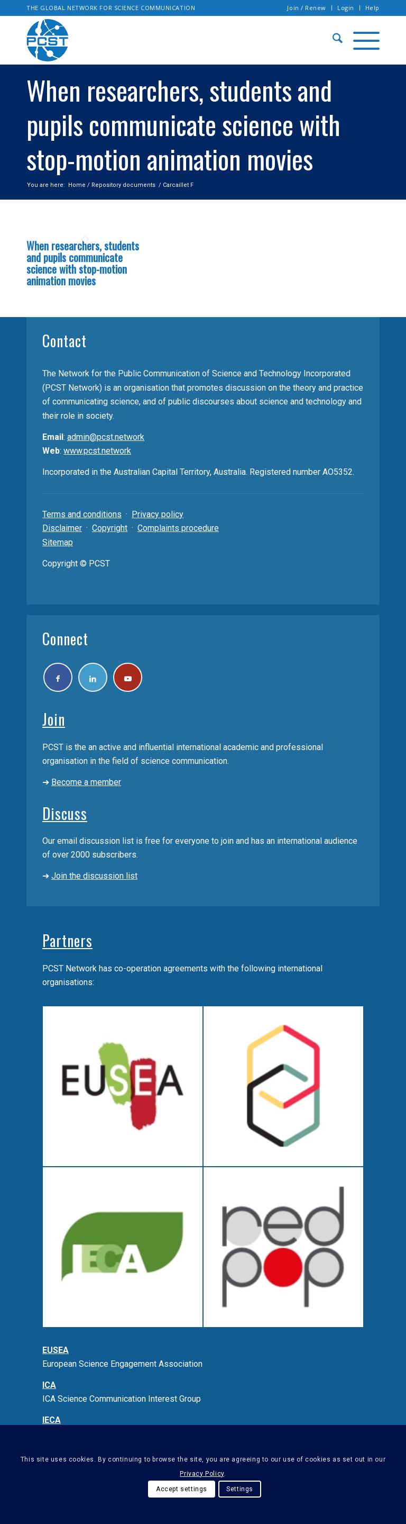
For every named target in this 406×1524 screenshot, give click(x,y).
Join (53, 719)
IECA (51, 1420)
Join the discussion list (94, 876)
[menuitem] (307, 8)
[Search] (332, 40)
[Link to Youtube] (127, 677)
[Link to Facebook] (57, 677)
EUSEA (55, 1350)
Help (372, 8)
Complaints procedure (178, 528)
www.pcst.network (97, 451)
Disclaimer (62, 528)
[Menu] (361, 40)
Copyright (109, 528)
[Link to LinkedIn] (92, 677)
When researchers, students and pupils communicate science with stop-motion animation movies (82, 263)
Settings (239, 1489)
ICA (49, 1385)
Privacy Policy (202, 1473)
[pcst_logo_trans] (47, 40)
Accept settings (181, 1489)
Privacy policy (157, 514)
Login (345, 8)
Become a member (86, 782)
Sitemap (57, 542)
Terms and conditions (82, 514)
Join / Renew (306, 8)
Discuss (64, 813)
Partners (67, 940)
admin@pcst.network (105, 437)
